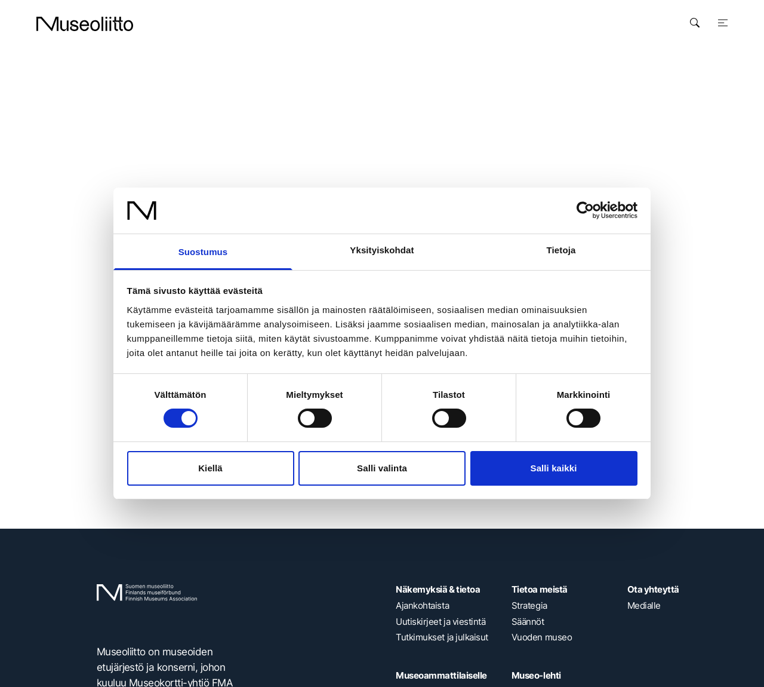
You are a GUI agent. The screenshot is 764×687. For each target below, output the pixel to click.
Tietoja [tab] (561, 250)
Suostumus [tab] (203, 252)
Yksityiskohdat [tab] (382, 250)
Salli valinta (382, 468)
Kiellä (210, 468)
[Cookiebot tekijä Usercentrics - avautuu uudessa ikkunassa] (585, 210)
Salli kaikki (554, 468)
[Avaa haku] (695, 22)
